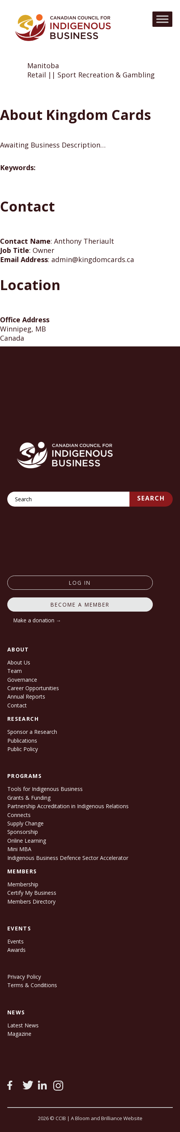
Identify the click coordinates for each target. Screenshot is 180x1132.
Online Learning (26, 840)
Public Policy (22, 749)
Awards (16, 949)
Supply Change (25, 823)
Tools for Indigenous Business (45, 788)
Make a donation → (37, 620)
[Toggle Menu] (162, 19)
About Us (18, 662)
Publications (22, 740)
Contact (17, 705)
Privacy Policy (24, 976)
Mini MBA (19, 849)
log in (80, 582)
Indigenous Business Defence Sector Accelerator (67, 857)
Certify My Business (31, 892)
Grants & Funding (29, 797)
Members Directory (31, 901)
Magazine (19, 1033)
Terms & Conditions (32, 985)
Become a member (80, 604)
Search (151, 498)
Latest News (23, 1025)
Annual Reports (26, 696)
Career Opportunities (33, 688)
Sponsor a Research (32, 731)
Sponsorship (22, 831)
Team (14, 670)
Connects (19, 815)
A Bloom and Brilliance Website (106, 1118)
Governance (22, 679)
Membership (22, 884)
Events (15, 941)
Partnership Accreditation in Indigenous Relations (68, 806)
